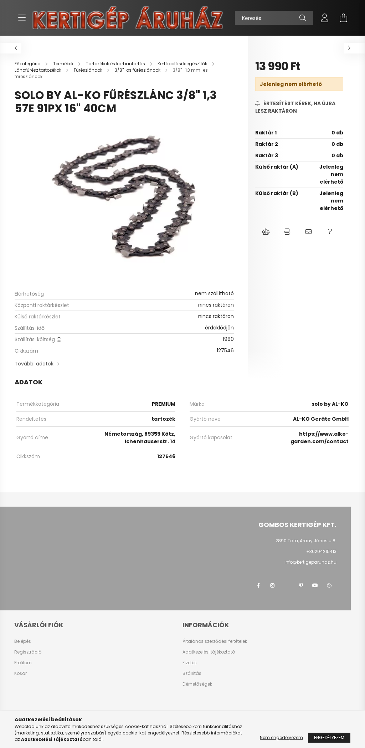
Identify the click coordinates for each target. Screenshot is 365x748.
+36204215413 (321, 551)
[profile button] (325, 18)
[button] (266, 232)
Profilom (23, 662)
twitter (286, 585)
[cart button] (343, 18)
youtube (315, 585)
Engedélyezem (329, 737)
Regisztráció (27, 652)
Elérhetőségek (197, 684)
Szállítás (191, 673)
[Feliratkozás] (299, 107)
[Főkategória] (28, 64)
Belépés (22, 641)
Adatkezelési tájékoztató (208, 652)
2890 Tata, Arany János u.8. (306, 541)
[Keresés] (274, 18)
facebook (258, 585)
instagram (272, 585)
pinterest (301, 585)
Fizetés (189, 662)
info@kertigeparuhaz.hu (310, 562)
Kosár (20, 673)
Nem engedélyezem (281, 737)
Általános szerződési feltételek (214, 641)
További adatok (34, 363)
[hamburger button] (22, 18)
